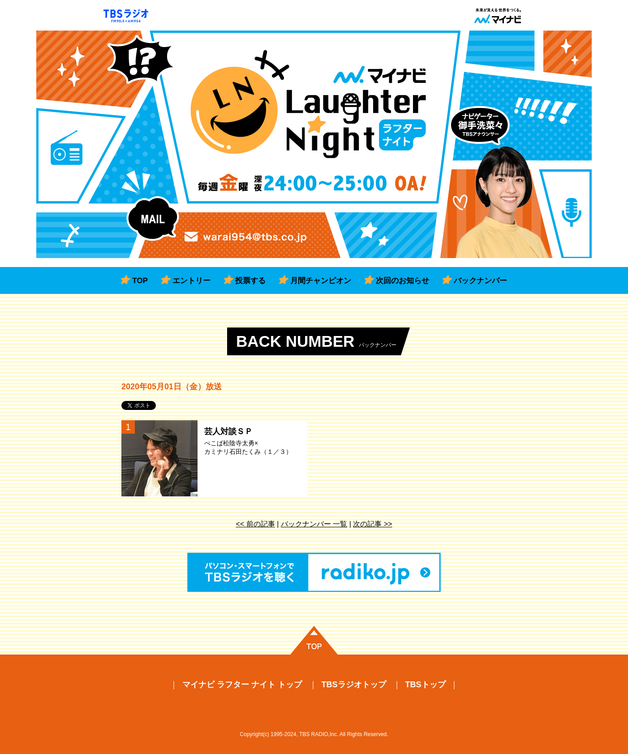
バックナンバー (480, 280)
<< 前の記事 (255, 524)
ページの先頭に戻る (314, 640)
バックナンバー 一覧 (314, 524)
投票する (250, 280)
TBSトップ (425, 684)
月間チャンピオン (320, 280)
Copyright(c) (254, 734)
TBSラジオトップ (354, 684)
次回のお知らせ (402, 280)
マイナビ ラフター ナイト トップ (242, 684)
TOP (140, 280)
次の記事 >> (372, 524)
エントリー (191, 280)
